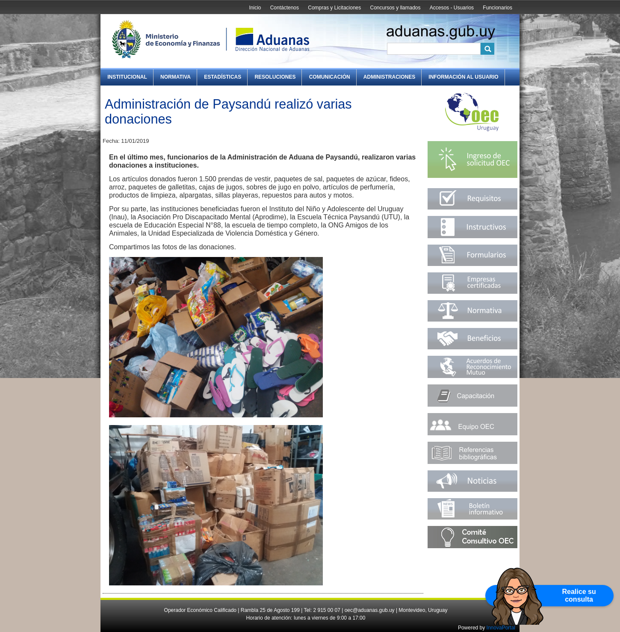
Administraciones (389, 77)
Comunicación (329, 77)
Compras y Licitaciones (334, 8)
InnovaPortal (501, 628)
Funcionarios (497, 8)
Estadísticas (222, 77)
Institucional (127, 77)
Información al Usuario (463, 77)
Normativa (175, 77)
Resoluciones (274, 77)
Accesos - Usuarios (452, 8)
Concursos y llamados (395, 8)
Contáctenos (284, 8)
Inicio (255, 8)
